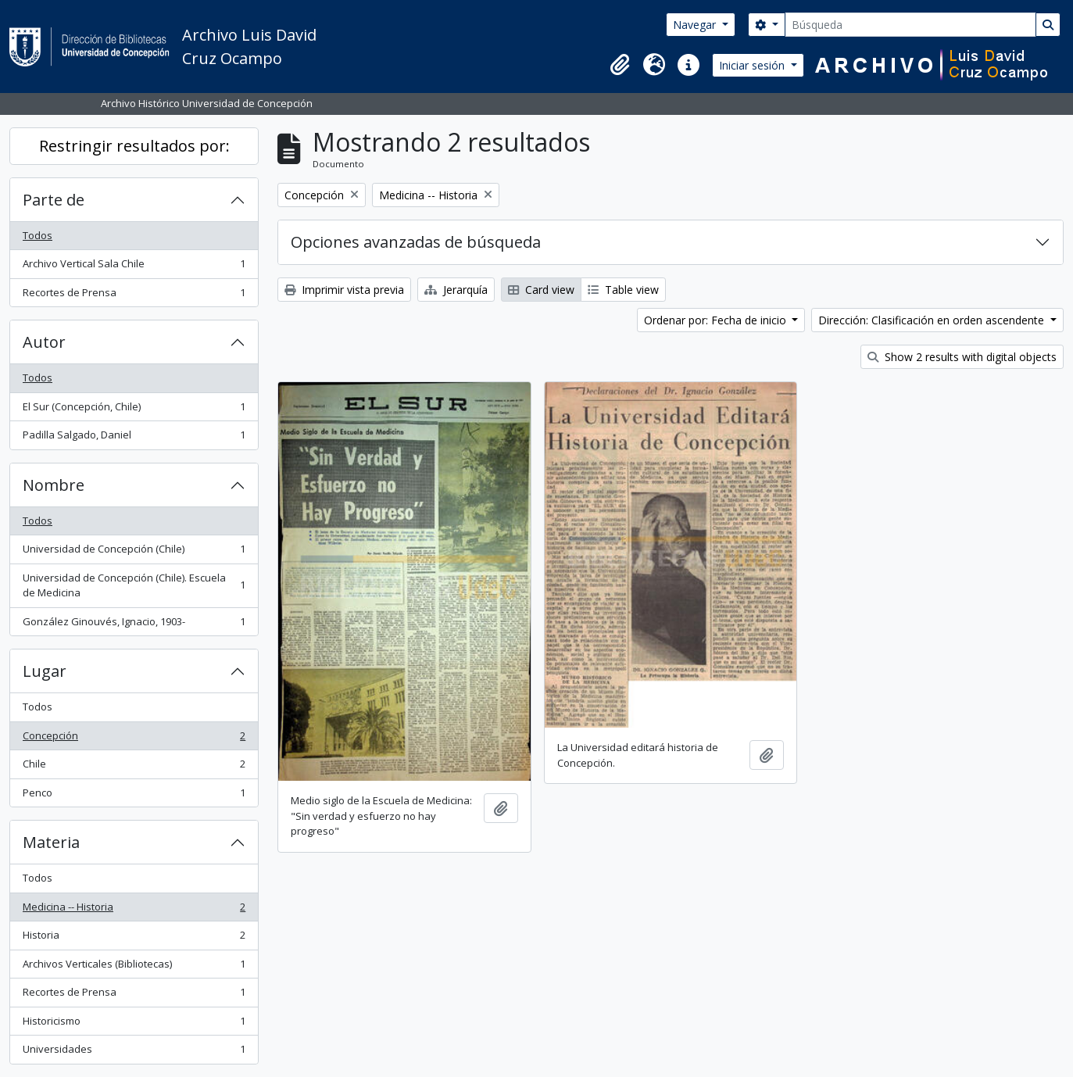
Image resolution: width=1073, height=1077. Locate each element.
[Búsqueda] (910, 25)
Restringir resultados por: (134, 145)
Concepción (133, 739)
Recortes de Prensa (133, 295)
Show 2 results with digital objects (962, 356)
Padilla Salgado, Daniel (133, 438)
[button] (620, 65)
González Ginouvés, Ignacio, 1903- (133, 624)
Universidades (133, 1052)
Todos (37, 235)
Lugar (44, 671)
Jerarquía (456, 289)
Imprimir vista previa (344, 289)
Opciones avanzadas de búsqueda (416, 241)
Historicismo (133, 1024)
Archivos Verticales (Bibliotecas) (133, 967)
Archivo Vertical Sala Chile (133, 266)
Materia (51, 842)
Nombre (53, 485)
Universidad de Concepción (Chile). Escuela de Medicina (133, 585)
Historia (133, 938)
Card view (541, 289)
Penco (133, 796)
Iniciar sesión (753, 65)
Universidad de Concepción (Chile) (133, 552)
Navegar (696, 24)
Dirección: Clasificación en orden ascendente (932, 320)
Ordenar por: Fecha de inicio (716, 320)
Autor (44, 341)
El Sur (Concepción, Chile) (133, 409)
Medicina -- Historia (133, 910)
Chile (133, 767)
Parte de (53, 199)
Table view (623, 289)
